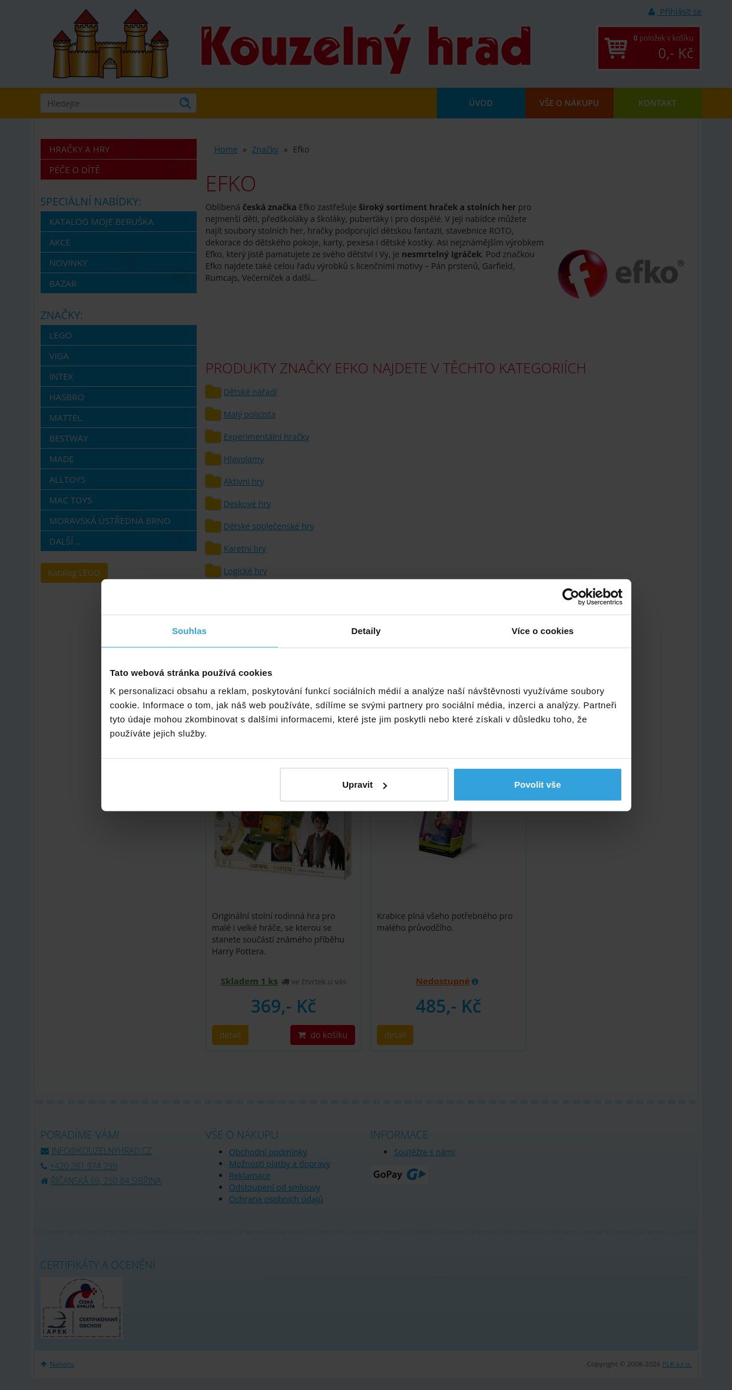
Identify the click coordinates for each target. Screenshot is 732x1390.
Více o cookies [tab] (543, 630)
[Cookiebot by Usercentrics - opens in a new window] (570, 596)
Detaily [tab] (366, 630)
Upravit (364, 784)
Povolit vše (537, 784)
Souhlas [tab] (189, 630)
